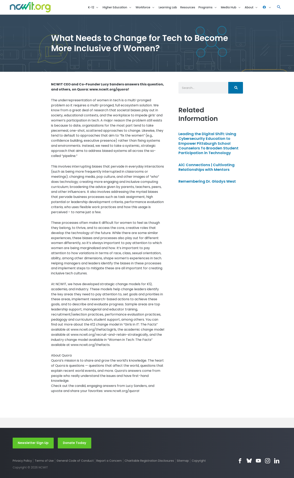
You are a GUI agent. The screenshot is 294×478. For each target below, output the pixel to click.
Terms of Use (44, 461)
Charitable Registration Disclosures (149, 461)
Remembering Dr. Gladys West (207, 181)
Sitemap (183, 461)
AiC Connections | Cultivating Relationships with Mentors (206, 167)
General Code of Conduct (75, 461)
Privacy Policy (22, 461)
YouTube (258, 460)
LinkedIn (276, 460)
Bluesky (249, 460)
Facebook (240, 460)
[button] (279, 7)
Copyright (199, 461)
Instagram (267, 460)
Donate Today (74, 443)
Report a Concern (109, 461)
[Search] (235, 88)
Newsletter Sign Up (33, 443)
